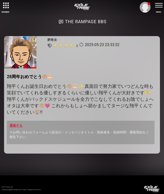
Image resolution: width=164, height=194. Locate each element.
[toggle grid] (5, 5)
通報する (15, 125)
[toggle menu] (158, 5)
